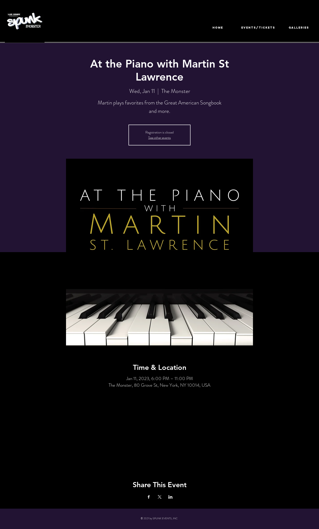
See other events (159, 137)
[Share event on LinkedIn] (170, 497)
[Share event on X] (160, 497)
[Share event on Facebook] (149, 497)
